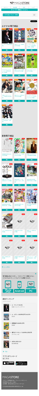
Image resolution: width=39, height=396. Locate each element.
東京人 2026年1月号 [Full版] (6, 257)
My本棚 (15, 7)
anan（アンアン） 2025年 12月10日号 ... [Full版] (7, 120)
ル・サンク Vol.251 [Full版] (7, 45)
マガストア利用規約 (7, 380)
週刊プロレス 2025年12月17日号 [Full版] (19, 96)
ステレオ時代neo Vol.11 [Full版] (7, 231)
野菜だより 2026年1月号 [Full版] (31, 231)
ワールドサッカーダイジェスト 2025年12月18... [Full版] (6, 71)
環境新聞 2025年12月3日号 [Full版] (6, 155)
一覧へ (5, 351)
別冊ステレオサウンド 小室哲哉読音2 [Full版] (31, 155)
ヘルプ (33, 7)
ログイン (6, 7)
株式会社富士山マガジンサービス (16, 383)
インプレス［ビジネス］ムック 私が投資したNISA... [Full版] (31, 45)
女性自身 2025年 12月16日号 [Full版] (19, 205)
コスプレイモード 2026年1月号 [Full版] (19, 155)
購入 (7, 50)
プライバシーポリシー (20, 380)
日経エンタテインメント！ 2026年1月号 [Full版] (6, 96)
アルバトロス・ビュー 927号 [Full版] (31, 70)
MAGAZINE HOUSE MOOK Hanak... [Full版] (31, 180)
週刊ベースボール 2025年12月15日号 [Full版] (19, 70)
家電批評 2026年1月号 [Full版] (19, 257)
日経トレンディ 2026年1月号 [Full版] (19, 45)
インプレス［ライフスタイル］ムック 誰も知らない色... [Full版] (31, 96)
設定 (24, 7)
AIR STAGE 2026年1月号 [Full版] (31, 205)
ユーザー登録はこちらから (19, 9)
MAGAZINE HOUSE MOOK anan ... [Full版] (6, 205)
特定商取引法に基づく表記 (9, 382)
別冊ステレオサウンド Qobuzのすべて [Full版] (7, 180)
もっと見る (6, 267)
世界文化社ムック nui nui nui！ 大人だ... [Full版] (19, 181)
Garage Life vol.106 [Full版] (18, 231)
